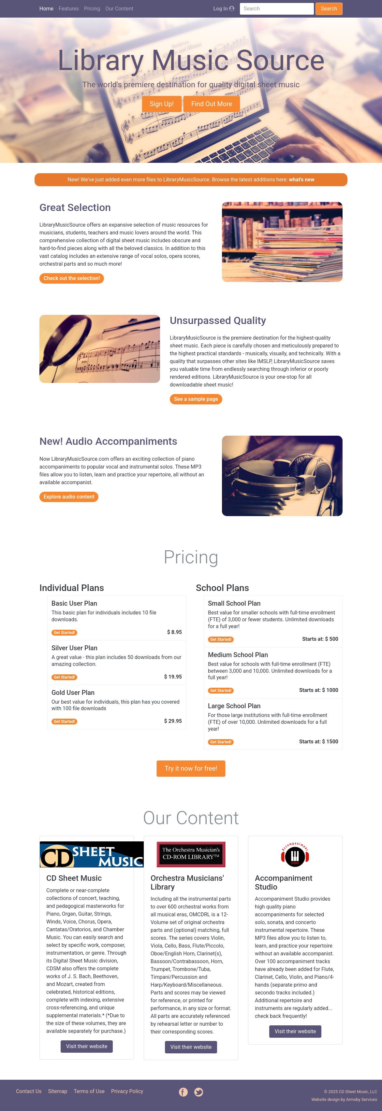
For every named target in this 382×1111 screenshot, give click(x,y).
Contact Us (29, 1091)
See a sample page (196, 399)
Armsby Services (361, 1099)
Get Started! (64, 632)
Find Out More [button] (211, 104)
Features (69, 9)
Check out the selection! (72, 278)
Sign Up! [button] (162, 104)
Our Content (119, 9)
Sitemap (57, 1091)
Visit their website (87, 1046)
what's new (302, 179)
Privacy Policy (127, 1091)
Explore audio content (69, 497)
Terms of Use (89, 1091)
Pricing (92, 9)
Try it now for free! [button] (191, 768)
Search (329, 9)
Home (46, 9)
